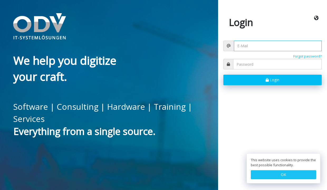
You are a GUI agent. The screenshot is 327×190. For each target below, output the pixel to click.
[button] (316, 18)
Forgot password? (307, 56)
